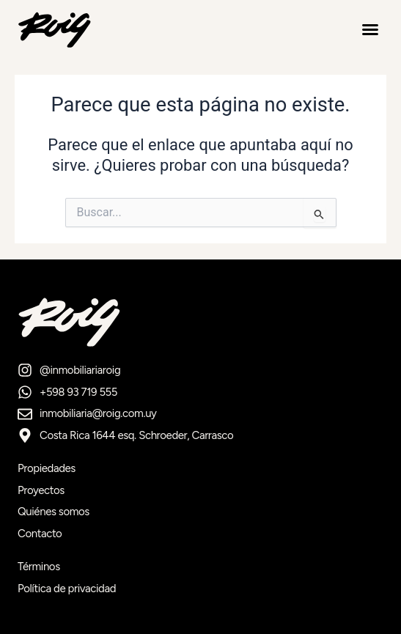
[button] (370, 29)
